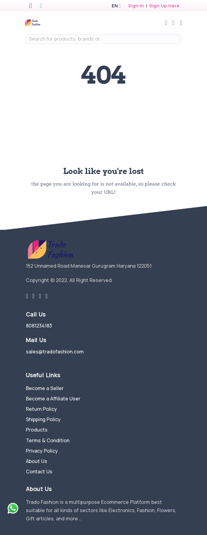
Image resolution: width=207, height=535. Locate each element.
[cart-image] (173, 22)
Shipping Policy (43, 419)
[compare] (166, 22)
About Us (36, 461)
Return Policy (41, 409)
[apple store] (30, 6)
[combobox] (103, 39)
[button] (115, 5)
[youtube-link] (46, 296)
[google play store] (41, 6)
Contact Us (39, 471)
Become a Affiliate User (53, 398)
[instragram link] (40, 296)
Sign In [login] (136, 5)
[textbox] (103, 39)
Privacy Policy (42, 450)
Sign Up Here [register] (164, 5)
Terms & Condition (47, 440)
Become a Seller (45, 388)
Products (36, 429)
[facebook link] (33, 296)
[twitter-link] (27, 296)
